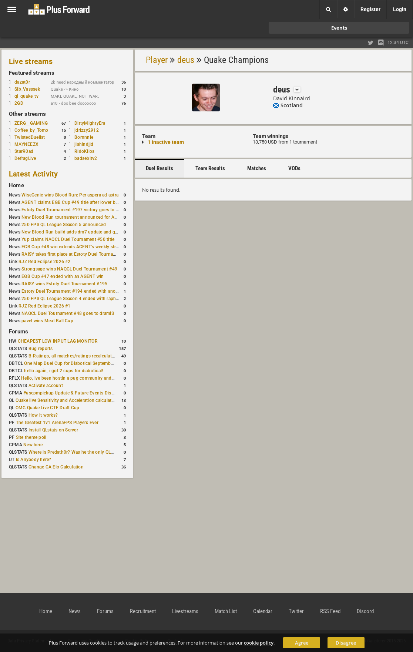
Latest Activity (33, 173)
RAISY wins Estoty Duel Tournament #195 (64, 283)
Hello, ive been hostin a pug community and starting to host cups (88, 378)
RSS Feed (330, 611)
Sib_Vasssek (30, 89)
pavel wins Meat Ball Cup (47, 320)
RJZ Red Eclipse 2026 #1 (45, 306)
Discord (365, 611)
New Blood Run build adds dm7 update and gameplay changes (85, 232)
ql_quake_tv (26, 96)
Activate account (45, 385)
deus (185, 60)
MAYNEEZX (26, 144)
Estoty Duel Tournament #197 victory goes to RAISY (74, 209)
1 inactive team (166, 142)
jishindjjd (83, 144)
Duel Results (159, 168)
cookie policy (258, 642)
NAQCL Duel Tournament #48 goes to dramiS (67, 313)
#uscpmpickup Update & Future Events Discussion (75, 393)
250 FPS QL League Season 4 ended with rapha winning (78, 298)
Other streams (27, 114)
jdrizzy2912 (86, 130)
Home (16, 185)
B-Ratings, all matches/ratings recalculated (72, 356)
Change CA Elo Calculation (56, 467)
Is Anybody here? (33, 459)
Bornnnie (83, 137)
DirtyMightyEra (89, 123)
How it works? (43, 415)
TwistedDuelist (29, 137)
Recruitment (143, 611)
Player (157, 60)
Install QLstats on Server (53, 430)
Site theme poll (31, 437)
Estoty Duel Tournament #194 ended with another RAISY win (83, 291)
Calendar (262, 611)
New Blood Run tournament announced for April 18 (74, 217)
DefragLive (25, 158)
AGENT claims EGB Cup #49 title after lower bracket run (78, 202)
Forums (18, 331)
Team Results (210, 168)
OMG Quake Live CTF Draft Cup (48, 407)
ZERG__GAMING (31, 123)
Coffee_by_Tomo (31, 130)
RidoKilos (84, 151)
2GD (18, 103)
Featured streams (31, 73)
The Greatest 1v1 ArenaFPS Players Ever (57, 422)
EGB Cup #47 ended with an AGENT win (62, 276)
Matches (256, 168)
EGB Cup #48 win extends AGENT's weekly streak (72, 246)
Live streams (31, 61)
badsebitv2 (85, 158)
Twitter (296, 611)
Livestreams (185, 611)
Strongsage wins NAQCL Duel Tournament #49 (69, 269)
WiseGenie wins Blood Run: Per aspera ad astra (69, 195)
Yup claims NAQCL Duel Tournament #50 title (67, 239)
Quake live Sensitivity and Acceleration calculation (67, 400)
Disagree (346, 642)
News (74, 611)
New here (33, 444)
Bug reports (40, 348)
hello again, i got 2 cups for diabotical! (63, 370)
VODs (294, 168)
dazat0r (25, 82)
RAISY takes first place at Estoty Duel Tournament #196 (78, 254)
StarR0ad (23, 151)
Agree (301, 642)
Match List (226, 611)
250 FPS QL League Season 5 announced (63, 224)
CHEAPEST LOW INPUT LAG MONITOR (58, 341)
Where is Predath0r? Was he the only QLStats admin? (82, 452)
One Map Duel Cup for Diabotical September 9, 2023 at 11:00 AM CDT (96, 363)
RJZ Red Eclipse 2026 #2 (45, 261)
